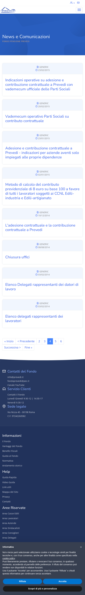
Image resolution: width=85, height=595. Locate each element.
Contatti (6, 501)
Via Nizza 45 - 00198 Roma (21, 412)
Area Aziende (9, 523)
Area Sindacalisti (11, 528)
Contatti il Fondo (16, 394)
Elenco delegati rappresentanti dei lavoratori (34, 318)
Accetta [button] (62, 581)
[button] (80, 547)
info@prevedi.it (15, 377)
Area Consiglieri (10, 532)
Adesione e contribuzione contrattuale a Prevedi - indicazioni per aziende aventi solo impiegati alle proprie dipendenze (42, 153)
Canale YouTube (15, 385)
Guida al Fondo (10, 455)
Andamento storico (12, 465)
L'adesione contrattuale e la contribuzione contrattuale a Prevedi (40, 227)
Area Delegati (9, 537)
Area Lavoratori (10, 518)
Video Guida (8, 482)
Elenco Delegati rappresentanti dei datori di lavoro (41, 287)
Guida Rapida (9, 477)
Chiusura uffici (17, 257)
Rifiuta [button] (22, 581)
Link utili (6, 487)
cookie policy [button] (8, 558)
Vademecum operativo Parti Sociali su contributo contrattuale (37, 118)
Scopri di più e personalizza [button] (42, 588)
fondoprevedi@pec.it (18, 380)
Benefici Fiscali (10, 450)
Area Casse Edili (10, 513)
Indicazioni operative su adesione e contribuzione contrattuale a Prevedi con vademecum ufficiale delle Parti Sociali (39, 85)
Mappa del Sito (10, 491)
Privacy (6, 496)
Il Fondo (6, 441)
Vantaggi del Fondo (12, 446)
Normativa (7, 460)
